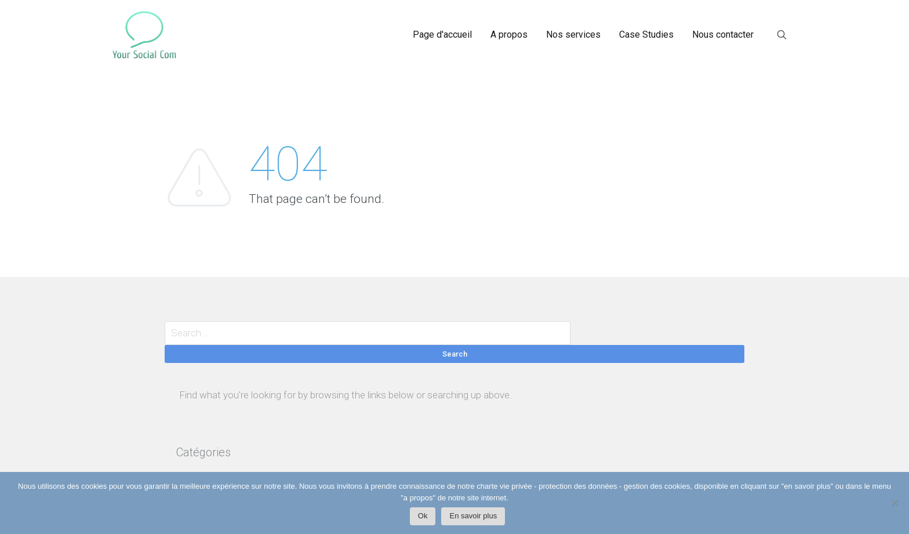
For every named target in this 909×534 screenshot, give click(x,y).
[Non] (894, 506)
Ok (423, 515)
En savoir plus (473, 515)
